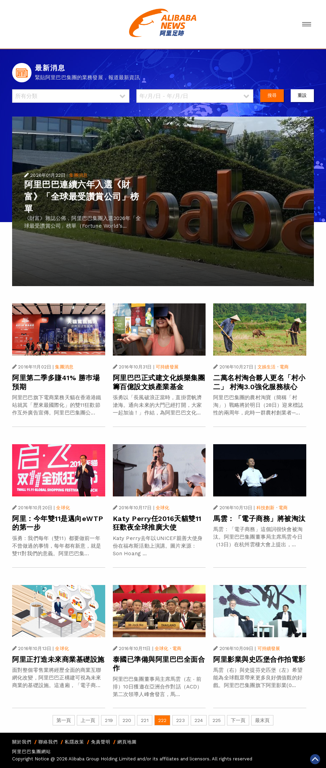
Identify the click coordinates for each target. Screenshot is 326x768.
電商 (284, 366)
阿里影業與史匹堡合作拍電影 (259, 659)
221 (144, 720)
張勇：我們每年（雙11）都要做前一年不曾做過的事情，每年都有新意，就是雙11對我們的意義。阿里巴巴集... (56, 546)
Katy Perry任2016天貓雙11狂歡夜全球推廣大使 (157, 523)
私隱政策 (74, 741)
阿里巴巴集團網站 (31, 751)
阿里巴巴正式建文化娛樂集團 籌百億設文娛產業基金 (159, 382)
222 (162, 720)
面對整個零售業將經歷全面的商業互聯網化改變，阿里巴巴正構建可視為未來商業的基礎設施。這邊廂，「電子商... (56, 677)
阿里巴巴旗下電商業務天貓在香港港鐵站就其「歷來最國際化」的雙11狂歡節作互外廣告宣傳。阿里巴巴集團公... (56, 405)
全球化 (63, 507)
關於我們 (21, 741)
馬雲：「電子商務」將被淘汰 (259, 518)
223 (180, 720)
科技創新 (265, 507)
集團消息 (78, 175)
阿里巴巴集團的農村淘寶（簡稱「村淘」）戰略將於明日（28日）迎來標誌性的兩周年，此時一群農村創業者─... (258, 405)
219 (108, 720)
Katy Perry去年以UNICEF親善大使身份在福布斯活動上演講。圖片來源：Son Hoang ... (158, 546)
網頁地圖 (127, 741)
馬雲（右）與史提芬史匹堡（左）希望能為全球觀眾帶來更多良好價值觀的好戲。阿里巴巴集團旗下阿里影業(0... (257, 677)
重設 (302, 95)
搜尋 (272, 95)
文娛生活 (266, 366)
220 (127, 720)
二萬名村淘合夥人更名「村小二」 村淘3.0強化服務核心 (259, 382)
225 (216, 720)
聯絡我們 (48, 741)
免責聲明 (100, 741)
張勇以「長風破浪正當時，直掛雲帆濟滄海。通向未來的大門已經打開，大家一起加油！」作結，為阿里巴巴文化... (157, 405)
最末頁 (262, 720)
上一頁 (88, 720)
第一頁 (63, 720)
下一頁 (238, 720)
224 (198, 720)
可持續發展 (167, 366)
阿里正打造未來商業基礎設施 (58, 659)
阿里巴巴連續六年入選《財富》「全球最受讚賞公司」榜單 (81, 197)
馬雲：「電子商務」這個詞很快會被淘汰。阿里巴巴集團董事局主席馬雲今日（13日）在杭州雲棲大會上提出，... (257, 537)
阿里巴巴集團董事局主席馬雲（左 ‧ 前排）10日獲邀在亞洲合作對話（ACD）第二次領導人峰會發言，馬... (157, 686)
